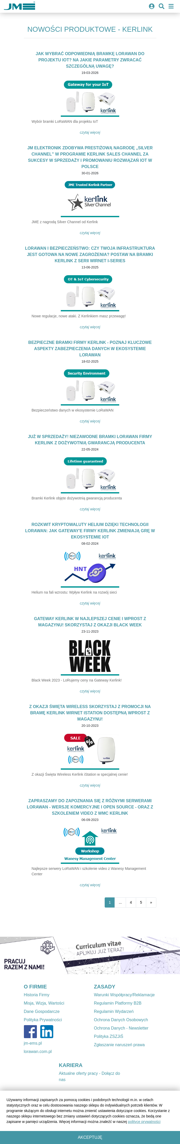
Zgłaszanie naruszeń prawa (119, 1045)
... (120, 902)
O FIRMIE (35, 986)
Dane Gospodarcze (42, 1011)
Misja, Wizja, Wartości (44, 1003)
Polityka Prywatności (43, 1020)
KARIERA (71, 1065)
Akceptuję (90, 1137)
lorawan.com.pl (38, 1051)
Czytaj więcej (90, 132)
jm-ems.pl (33, 1043)
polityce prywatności (144, 1122)
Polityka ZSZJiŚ (108, 1036)
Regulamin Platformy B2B (118, 1003)
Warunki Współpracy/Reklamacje (124, 995)
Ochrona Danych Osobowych (121, 1020)
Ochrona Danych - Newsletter (121, 1028)
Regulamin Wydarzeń (114, 1011)
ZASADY (104, 986)
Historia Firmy (37, 995)
